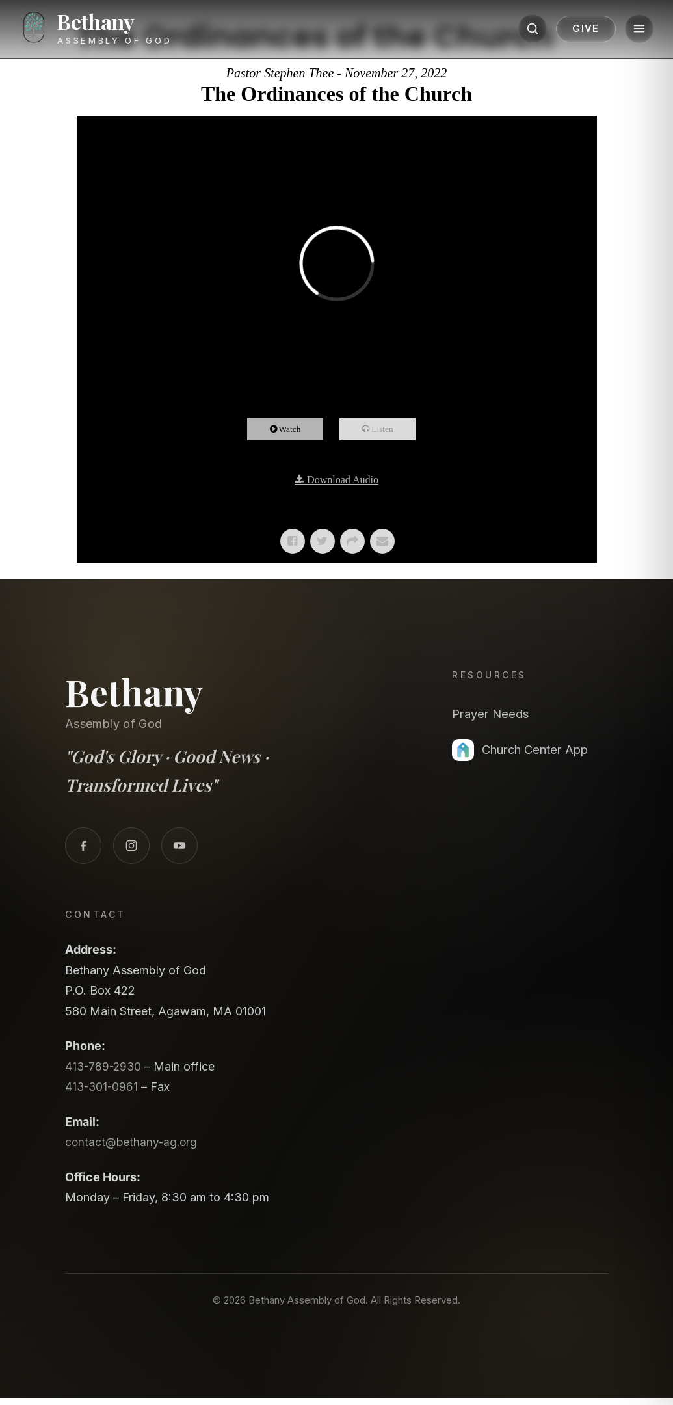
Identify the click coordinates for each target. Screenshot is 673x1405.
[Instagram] (131, 845)
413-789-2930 (104, 1066)
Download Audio (342, 479)
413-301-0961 (102, 1086)
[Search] (518, 30)
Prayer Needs (494, 713)
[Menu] (625, 30)
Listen (388, 429)
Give (571, 30)
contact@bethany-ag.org (133, 1142)
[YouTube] (179, 845)
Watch (296, 429)
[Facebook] (83, 845)
